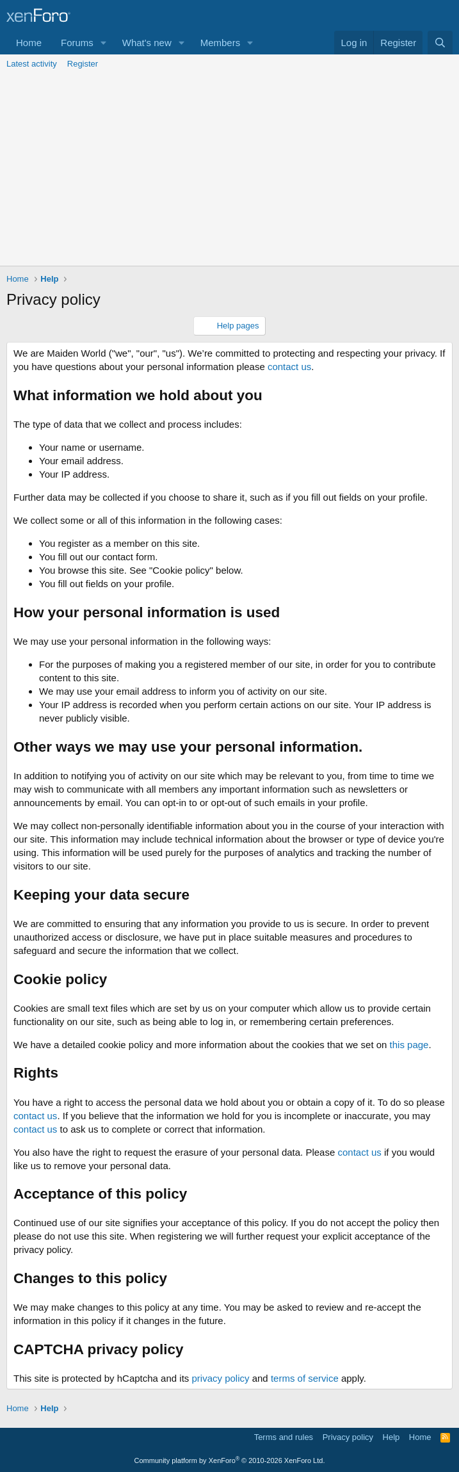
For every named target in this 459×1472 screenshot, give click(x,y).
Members (220, 42)
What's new (147, 42)
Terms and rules (283, 1437)
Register (82, 64)
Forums (77, 42)
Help (391, 1437)
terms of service (305, 1378)
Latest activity (31, 64)
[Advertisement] (229, 169)
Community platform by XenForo (229, 1460)
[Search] (440, 42)
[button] (104, 42)
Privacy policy (348, 1437)
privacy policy (220, 1378)
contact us (289, 366)
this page (409, 1044)
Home (29, 42)
